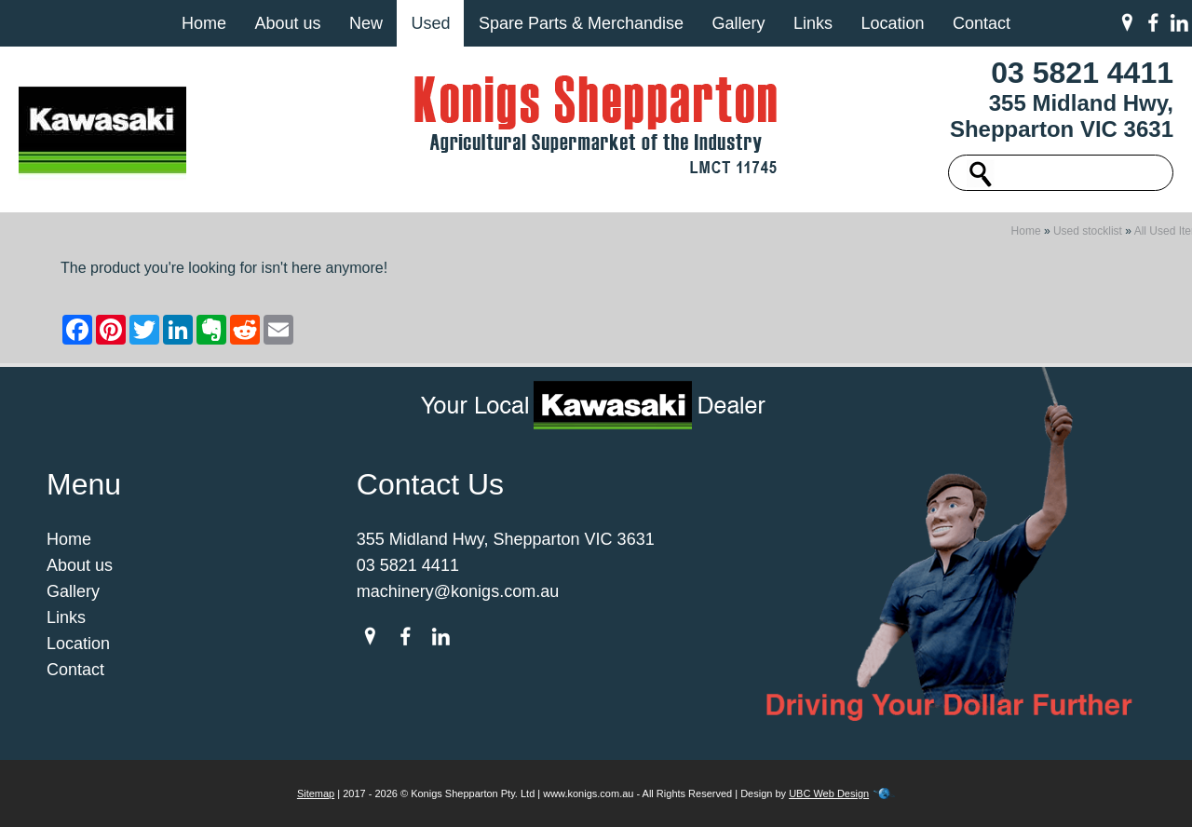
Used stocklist (1087, 230)
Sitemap (315, 793)
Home (204, 23)
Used (430, 23)
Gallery (738, 23)
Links (813, 23)
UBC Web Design (829, 793)
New (366, 23)
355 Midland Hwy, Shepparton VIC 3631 (1061, 116)
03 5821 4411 (1082, 72)
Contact (981, 23)
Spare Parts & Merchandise (581, 23)
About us (287, 23)
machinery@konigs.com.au (458, 591)
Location (892, 23)
